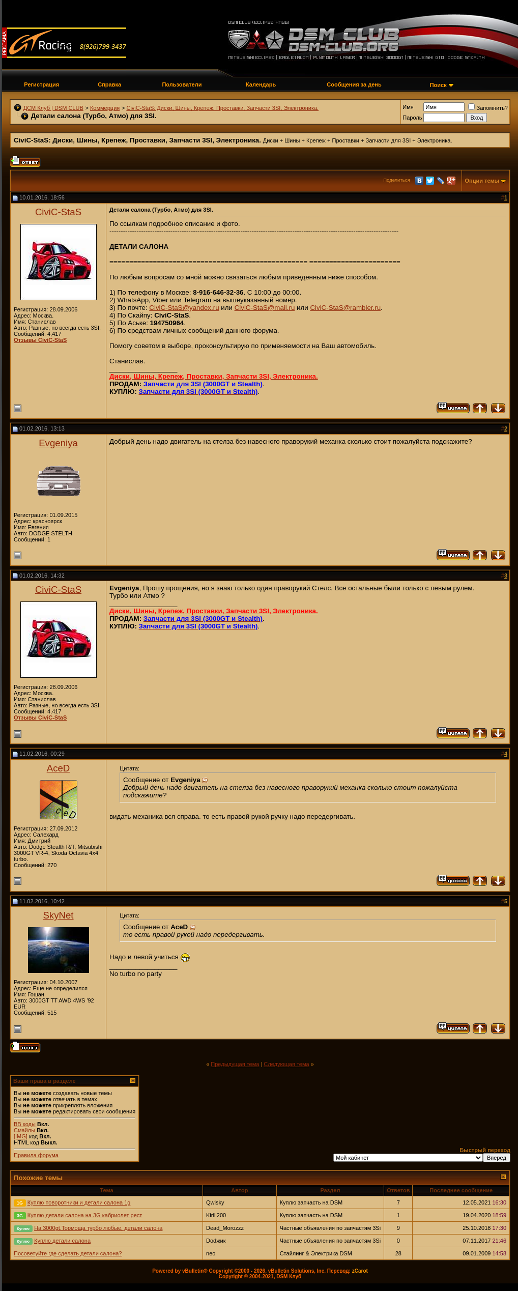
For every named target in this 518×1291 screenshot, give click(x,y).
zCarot (360, 1271)
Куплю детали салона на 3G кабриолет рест (84, 1215)
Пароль (412, 117)
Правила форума (36, 1155)
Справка (109, 84)
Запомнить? (488, 108)
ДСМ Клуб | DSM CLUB (53, 108)
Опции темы (482, 181)
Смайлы (24, 1130)
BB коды (25, 1124)
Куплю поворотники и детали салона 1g (79, 1202)
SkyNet (58, 915)
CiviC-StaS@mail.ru (265, 307)
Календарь (261, 84)
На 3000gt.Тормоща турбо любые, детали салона (98, 1228)
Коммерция (105, 108)
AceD (58, 768)
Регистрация (41, 84)
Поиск (438, 85)
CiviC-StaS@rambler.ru (345, 307)
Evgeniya (58, 443)
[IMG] (20, 1136)
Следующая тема (286, 1064)
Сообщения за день (354, 84)
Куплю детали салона (62, 1241)
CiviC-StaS (58, 212)
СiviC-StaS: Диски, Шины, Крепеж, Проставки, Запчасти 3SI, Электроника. (222, 108)
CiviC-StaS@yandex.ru (184, 307)
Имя (407, 107)
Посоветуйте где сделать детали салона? (68, 1253)
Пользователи (182, 84)
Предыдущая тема (235, 1064)
